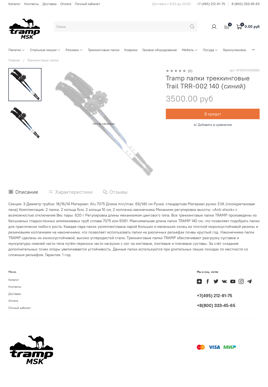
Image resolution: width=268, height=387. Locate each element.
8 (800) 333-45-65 (246, 4)
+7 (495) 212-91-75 (211, 4)
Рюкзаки (74, 50)
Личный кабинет (87, 4)
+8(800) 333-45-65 (216, 305)
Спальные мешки (45, 50)
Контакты (31, 4)
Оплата (65, 4)
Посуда (210, 50)
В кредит (212, 113)
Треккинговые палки (103, 50)
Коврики (130, 50)
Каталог (14, 4)
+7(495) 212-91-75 (214, 295)
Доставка (50, 4)
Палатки (16, 50)
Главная (14, 60)
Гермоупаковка (234, 50)
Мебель (190, 50)
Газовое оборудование (159, 50)
